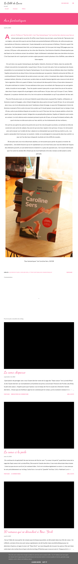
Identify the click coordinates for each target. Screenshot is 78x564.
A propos (14, 8)
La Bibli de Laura (13, 3)
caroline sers (24, 272)
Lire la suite (70, 394)
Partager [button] (69, 272)
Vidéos (23, 8)
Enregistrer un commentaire (19, 394)
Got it (44, 562)
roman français (47, 272)
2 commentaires (16, 473)
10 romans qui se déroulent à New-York (28, 532)
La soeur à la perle (15, 452)
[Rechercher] (65, 3)
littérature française (35, 272)
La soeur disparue (14, 372)
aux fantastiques (14, 272)
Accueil (6, 8)
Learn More (36, 562)
